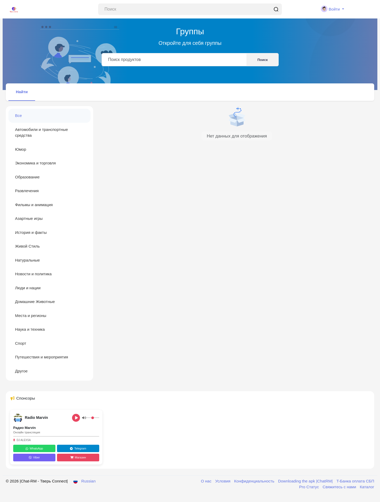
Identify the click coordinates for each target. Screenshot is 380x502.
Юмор (20, 149)
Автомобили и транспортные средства (41, 132)
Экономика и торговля (35, 163)
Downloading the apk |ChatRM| (306, 481)
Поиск (262, 60)
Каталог (367, 487)
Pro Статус (309, 487)
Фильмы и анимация (34, 204)
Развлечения (27, 190)
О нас (206, 481)
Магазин (78, 457)
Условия (223, 481)
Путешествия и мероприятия (41, 357)
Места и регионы (30, 315)
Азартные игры (29, 218)
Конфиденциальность (254, 481)
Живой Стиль (27, 246)
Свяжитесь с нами (340, 487)
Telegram (78, 448)
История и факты (31, 232)
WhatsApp (34, 448)
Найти (22, 91)
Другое (21, 371)
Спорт (20, 343)
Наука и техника (30, 329)
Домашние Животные (35, 301)
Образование (27, 177)
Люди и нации (28, 288)
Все (18, 115)
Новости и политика (33, 274)
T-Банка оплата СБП (355, 481)
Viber (34, 457)
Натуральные (27, 260)
